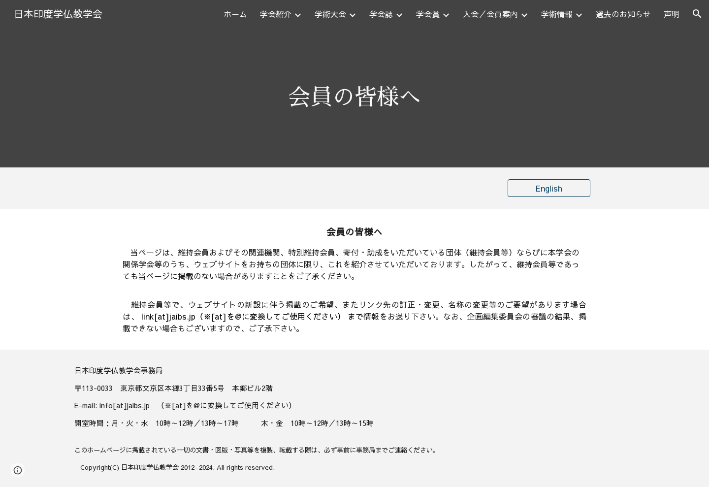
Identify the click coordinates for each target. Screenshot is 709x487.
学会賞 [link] (428, 13)
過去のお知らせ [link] (623, 13)
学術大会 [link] (330, 13)
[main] (354, 97)
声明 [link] (671, 13)
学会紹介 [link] (275, 13)
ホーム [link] (235, 13)
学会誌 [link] (381, 13)
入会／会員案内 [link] (490, 13)
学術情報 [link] (557, 13)
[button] (697, 14)
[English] (549, 188)
